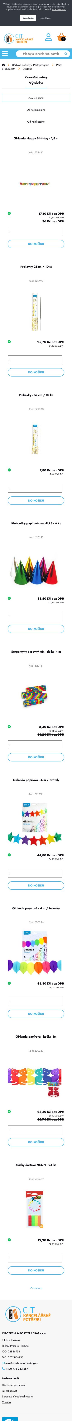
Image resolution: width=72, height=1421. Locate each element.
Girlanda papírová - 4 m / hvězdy (36, 780)
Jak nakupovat (9, 1391)
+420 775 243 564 (16, 1369)
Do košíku (36, 244)
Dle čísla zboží (36, 98)
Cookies (6, 1402)
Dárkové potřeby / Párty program (30, 65)
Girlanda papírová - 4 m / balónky (36, 908)
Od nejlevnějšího (36, 110)
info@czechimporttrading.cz (21, 1363)
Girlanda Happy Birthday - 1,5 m (36, 138)
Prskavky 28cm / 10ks (36, 266)
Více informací (59, 9)
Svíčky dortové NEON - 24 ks (36, 1165)
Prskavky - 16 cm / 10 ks (36, 395)
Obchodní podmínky (13, 1385)
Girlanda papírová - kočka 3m (36, 1036)
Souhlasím (28, 18)
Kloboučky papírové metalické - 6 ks (36, 523)
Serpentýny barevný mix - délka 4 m (36, 651)
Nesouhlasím (45, 18)
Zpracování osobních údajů (17, 1396)
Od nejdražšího (36, 122)
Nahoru (36, 1288)
